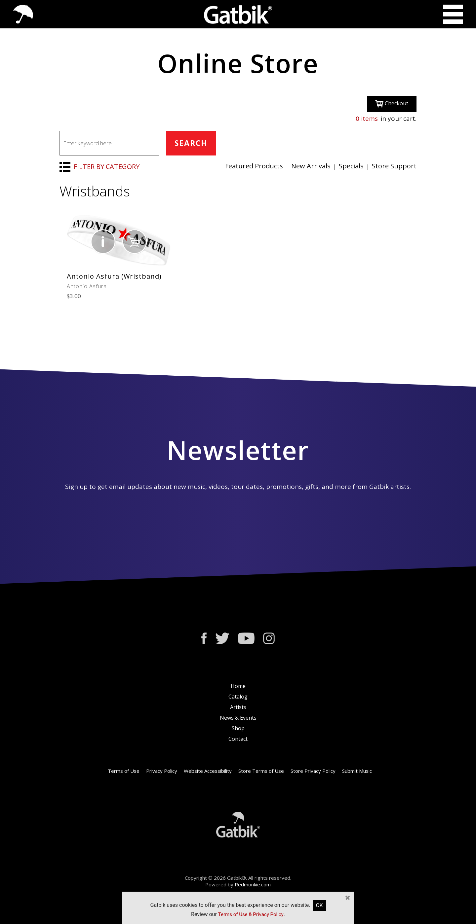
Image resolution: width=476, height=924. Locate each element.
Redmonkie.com (253, 884)
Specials (351, 165)
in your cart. (386, 118)
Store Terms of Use (261, 771)
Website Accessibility (208, 771)
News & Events (238, 717)
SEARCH (191, 143)
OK (319, 905)
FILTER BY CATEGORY (106, 166)
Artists (238, 707)
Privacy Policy (161, 771)
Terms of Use (123, 771)
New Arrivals (311, 165)
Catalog (238, 696)
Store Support (394, 165)
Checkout (391, 104)
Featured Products (254, 165)
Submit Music (357, 771)
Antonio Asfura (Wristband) (114, 276)
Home (238, 686)
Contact (238, 738)
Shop (238, 728)
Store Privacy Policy (313, 771)
